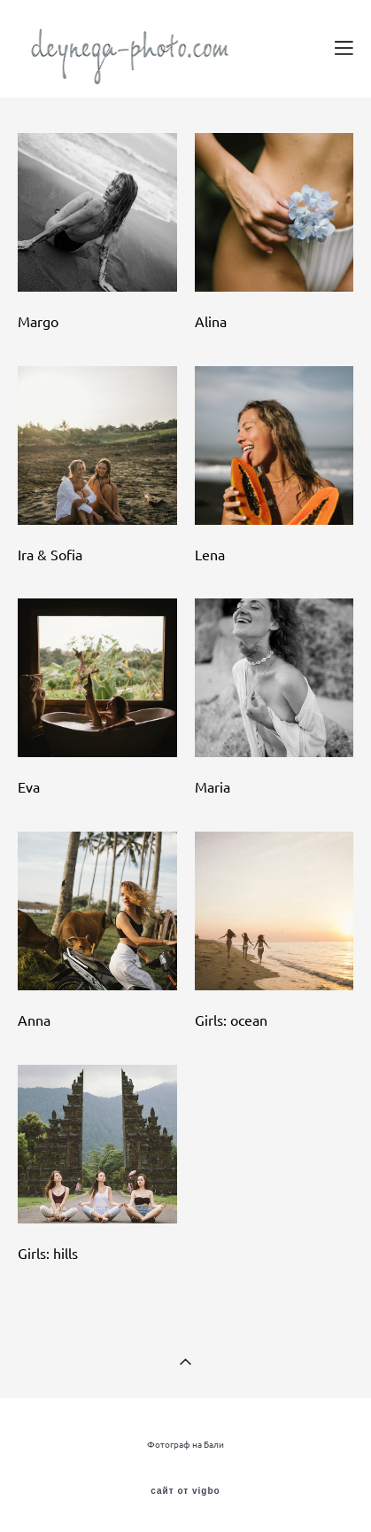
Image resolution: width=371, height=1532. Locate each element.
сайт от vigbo (185, 1491)
